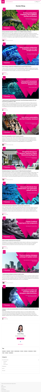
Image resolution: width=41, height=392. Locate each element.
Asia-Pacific (5, 361)
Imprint (2, 385)
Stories (3, 368)
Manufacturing (30, 351)
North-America (6, 364)
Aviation (12, 351)
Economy (21, 351)
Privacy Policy (3, 386)
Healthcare (25, 351)
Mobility (35, 351)
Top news (3, 370)
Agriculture (4, 351)
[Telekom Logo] (3, 1)
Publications (4, 366)
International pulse (5, 359)
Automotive (8, 351)
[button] (37, 1)
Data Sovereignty (17, 351)
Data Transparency (3, 389)
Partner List (2, 388)
